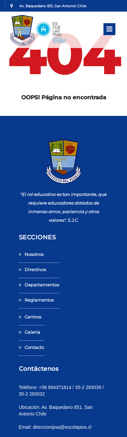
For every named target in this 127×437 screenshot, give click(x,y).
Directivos (32, 269)
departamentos (39, 284)
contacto (31, 347)
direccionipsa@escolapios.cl (62, 427)
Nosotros (31, 254)
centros (30, 316)
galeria (29, 332)
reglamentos (36, 300)
